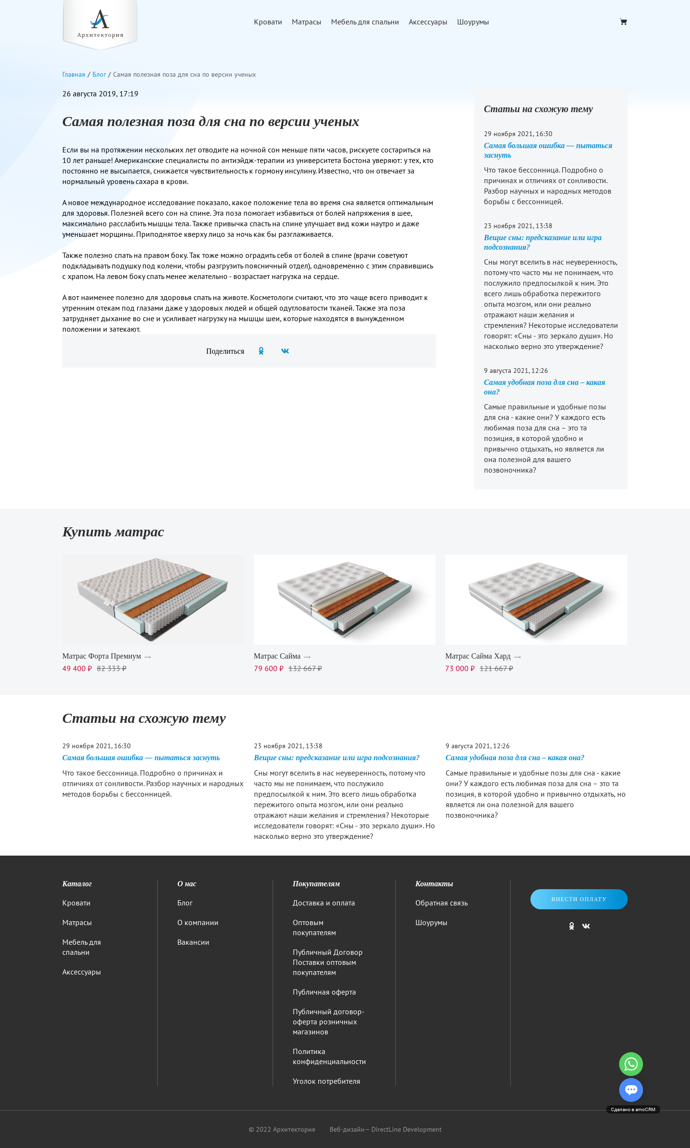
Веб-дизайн (347, 1129)
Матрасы (307, 21)
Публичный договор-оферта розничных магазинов (329, 1021)
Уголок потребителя (326, 1081)
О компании (197, 922)
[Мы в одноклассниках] (571, 930)
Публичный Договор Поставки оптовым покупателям (328, 962)
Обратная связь (441, 902)
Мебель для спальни (365, 21)
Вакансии (193, 942)
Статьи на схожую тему (538, 109)
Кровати (268, 21)
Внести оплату (579, 899)
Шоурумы (473, 21)
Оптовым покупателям (314, 927)
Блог (185, 902)
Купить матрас (113, 531)
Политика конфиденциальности (329, 1056)
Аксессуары (428, 21)
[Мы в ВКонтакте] (586, 930)
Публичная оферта (324, 992)
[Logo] (100, 26)
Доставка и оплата (324, 902)
